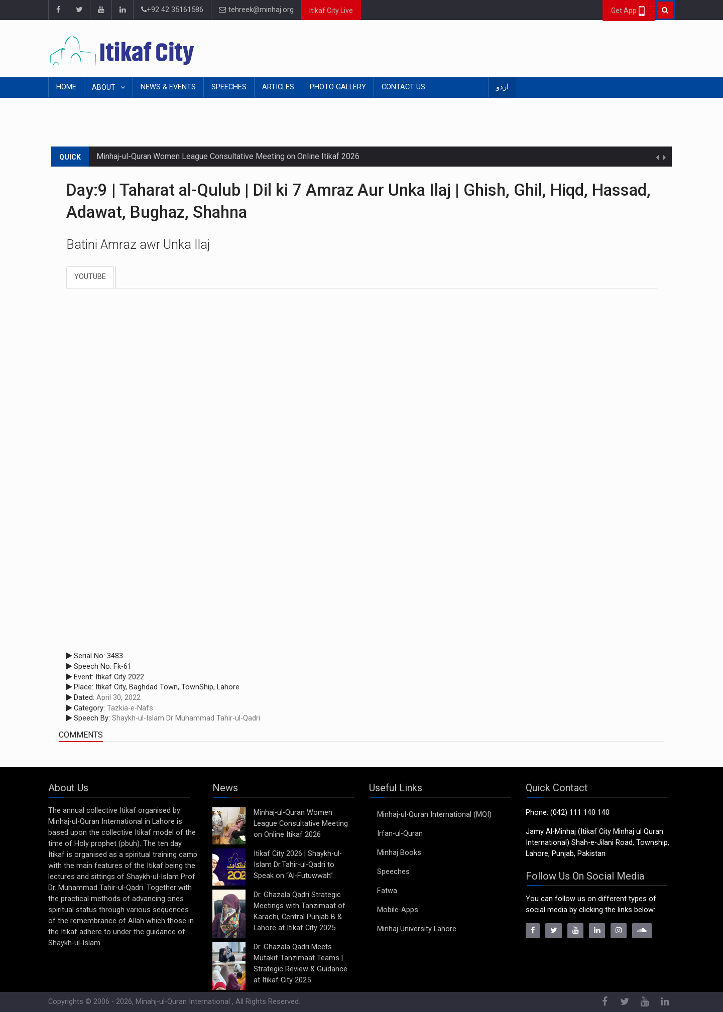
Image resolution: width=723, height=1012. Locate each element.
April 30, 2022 (118, 697)
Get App (629, 11)
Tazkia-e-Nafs (130, 708)
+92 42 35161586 (172, 10)
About (104, 87)
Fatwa (387, 891)
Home (66, 87)
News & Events (168, 87)
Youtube (90, 276)
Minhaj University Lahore (416, 929)
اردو (502, 87)
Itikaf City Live (331, 11)
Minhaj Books (399, 852)
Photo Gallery (338, 87)
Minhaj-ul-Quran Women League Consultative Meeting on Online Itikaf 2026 (227, 156)
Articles (278, 87)
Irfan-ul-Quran (400, 833)
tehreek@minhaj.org (256, 10)
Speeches (229, 87)
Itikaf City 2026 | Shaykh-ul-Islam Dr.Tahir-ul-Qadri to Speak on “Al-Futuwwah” (298, 864)
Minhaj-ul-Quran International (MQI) (434, 814)
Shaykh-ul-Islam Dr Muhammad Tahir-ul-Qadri (186, 718)
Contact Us (403, 87)
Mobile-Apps (397, 910)
